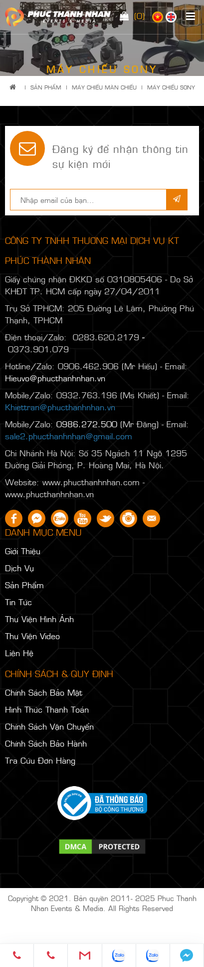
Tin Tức (18, 601)
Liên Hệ (19, 652)
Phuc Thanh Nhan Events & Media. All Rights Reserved (114, 903)
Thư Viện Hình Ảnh (39, 618)
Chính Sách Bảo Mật (43, 692)
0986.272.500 (86, 423)
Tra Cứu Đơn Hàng (40, 760)
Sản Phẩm (45, 87)
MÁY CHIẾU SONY (171, 87)
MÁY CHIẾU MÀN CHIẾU (104, 87)
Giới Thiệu (22, 550)
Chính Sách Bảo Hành (46, 743)
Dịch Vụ (19, 567)
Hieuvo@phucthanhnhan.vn (55, 377)
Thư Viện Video (32, 635)
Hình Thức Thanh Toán (47, 709)
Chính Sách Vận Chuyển (49, 726)
